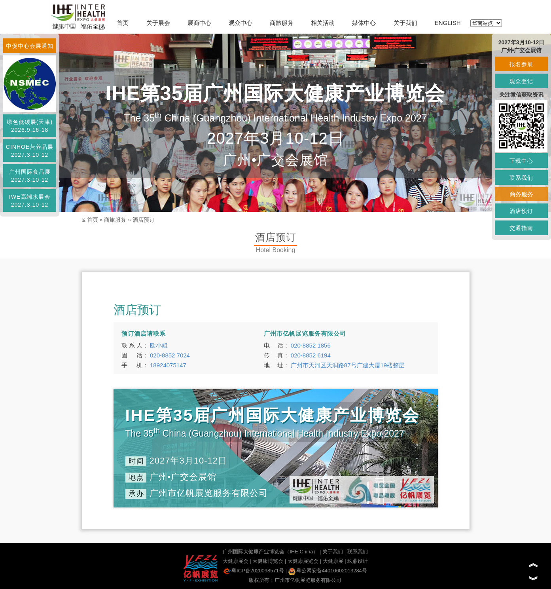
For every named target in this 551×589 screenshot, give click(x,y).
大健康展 (333, 561)
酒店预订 (144, 220)
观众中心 (240, 22)
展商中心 (199, 22)
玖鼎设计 (357, 561)
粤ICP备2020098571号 (253, 571)
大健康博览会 (267, 561)
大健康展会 (235, 561)
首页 (123, 22)
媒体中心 (364, 22)
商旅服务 (281, 22)
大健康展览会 (303, 561)
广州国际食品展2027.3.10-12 (30, 176)
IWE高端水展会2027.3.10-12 (29, 201)
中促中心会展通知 (29, 46)
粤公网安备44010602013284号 (327, 571)
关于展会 (158, 22)
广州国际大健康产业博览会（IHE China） (270, 552)
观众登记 (521, 81)
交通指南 (521, 228)
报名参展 (521, 64)
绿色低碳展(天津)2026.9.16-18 (30, 126)
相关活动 (323, 22)
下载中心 (521, 161)
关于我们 (405, 22)
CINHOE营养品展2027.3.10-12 (29, 151)
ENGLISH (448, 22)
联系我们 (357, 552)
